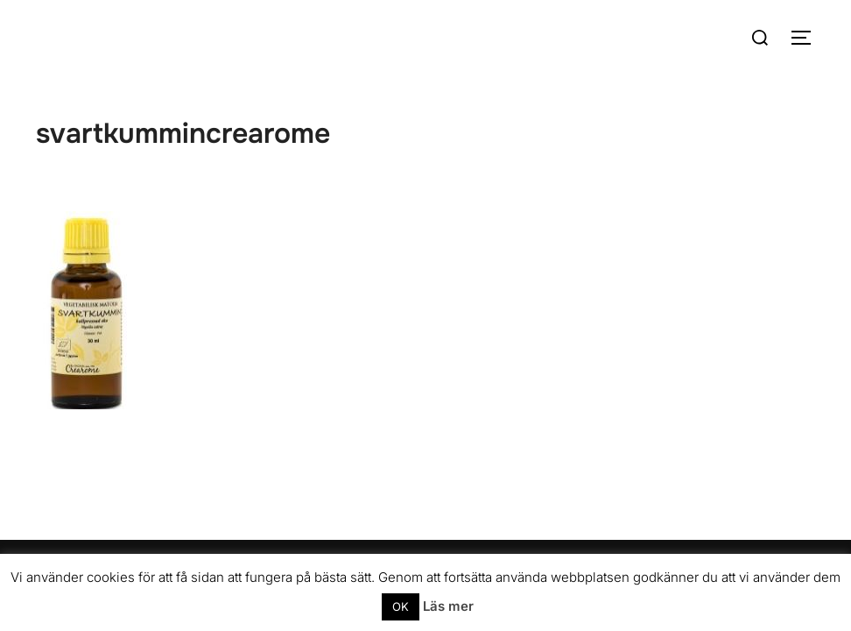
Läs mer (448, 606)
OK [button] (400, 606)
